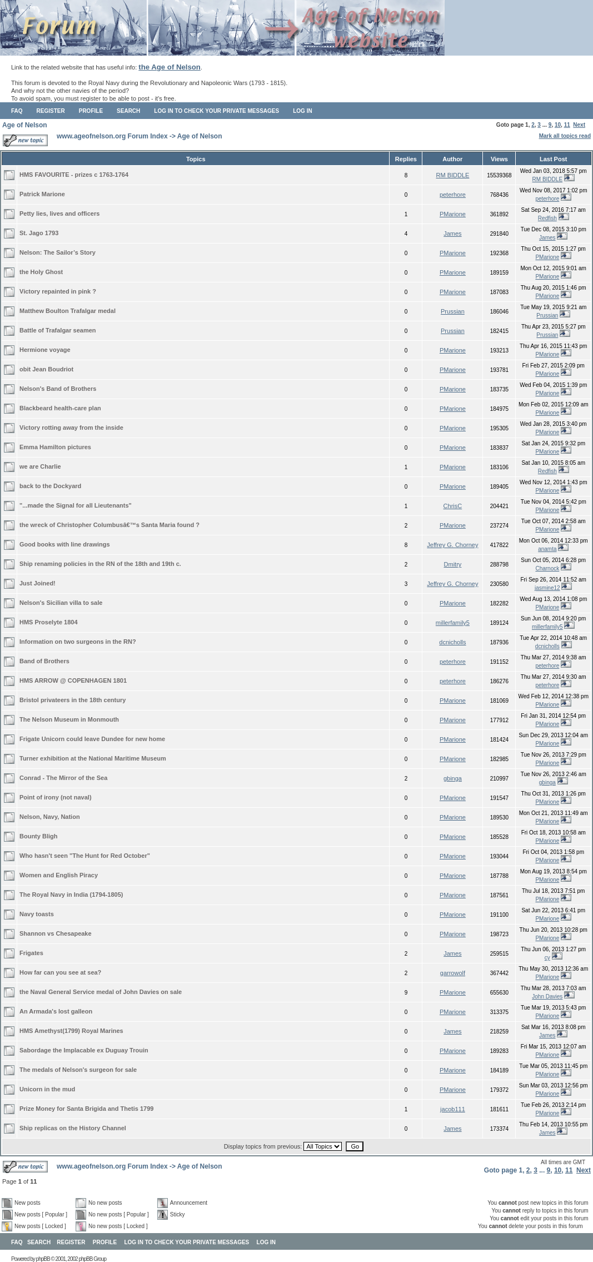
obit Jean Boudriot (46, 369)
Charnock (547, 568)
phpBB (43, 1259)
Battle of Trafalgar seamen (57, 330)
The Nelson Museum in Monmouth (69, 719)
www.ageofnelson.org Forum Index (112, 136)
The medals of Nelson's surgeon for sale (78, 1069)
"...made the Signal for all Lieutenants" (75, 505)
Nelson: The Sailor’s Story (57, 252)
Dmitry (453, 564)
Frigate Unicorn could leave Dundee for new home (92, 739)
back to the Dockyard (50, 486)
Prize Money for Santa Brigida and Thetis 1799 (86, 1108)
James (452, 233)
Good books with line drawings (64, 544)
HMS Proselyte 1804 (48, 622)
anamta (547, 549)
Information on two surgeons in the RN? (77, 641)
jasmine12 (547, 588)
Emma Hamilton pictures (55, 447)
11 (567, 125)
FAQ (17, 111)
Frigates (31, 953)
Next (579, 125)
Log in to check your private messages (216, 111)
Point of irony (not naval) (55, 797)
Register (51, 111)
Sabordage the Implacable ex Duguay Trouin (83, 1050)
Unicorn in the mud (47, 1089)
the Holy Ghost (41, 272)
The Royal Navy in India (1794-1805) (71, 894)
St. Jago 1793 (38, 233)
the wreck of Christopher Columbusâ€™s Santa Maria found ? (109, 524)
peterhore (453, 194)
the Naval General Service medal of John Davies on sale (100, 991)
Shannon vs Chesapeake (55, 933)
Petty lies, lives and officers (59, 213)
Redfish (547, 218)
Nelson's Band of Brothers (57, 388)
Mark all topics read (565, 136)
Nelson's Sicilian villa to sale (60, 602)
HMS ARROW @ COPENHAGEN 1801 (73, 680)
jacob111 (452, 1109)
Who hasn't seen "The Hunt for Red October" (84, 855)
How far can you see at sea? (60, 972)
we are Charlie (40, 466)
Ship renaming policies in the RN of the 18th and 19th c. (100, 563)
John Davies (547, 996)
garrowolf (452, 973)
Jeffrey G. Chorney (452, 544)
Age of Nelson (24, 125)
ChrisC (452, 506)
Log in (302, 111)
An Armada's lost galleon (55, 1011)
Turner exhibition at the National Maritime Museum (92, 758)
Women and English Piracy (58, 875)
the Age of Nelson (169, 67)
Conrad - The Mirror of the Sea (63, 777)
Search (128, 111)
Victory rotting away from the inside (71, 427)
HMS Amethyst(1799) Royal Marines (71, 1030)
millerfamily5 (453, 622)
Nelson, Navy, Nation (49, 816)
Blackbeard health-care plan (60, 408)
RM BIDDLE (452, 175)
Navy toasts (36, 914)
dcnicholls (452, 642)
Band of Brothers (44, 661)
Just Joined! (37, 583)
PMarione (453, 214)
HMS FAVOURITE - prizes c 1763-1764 (73, 174)
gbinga (452, 778)
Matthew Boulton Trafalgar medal (67, 310)
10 (558, 125)
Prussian (453, 311)
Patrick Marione (42, 194)
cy (547, 958)
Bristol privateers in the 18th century (72, 700)
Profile (91, 111)
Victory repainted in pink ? (57, 291)
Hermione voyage (45, 349)
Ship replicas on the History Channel (72, 1128)
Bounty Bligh (38, 836)
